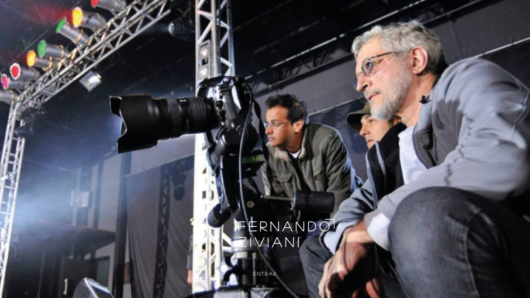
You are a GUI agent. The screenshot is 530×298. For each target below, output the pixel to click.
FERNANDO (285, 226)
